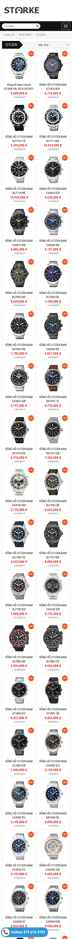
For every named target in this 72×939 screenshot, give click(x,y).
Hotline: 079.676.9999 (23, 932)
